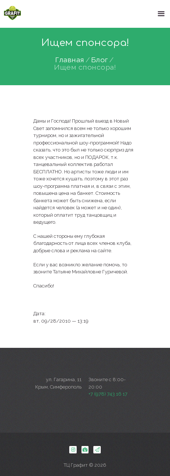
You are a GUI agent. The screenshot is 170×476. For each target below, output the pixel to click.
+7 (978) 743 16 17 (108, 394)
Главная (69, 60)
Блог (99, 60)
